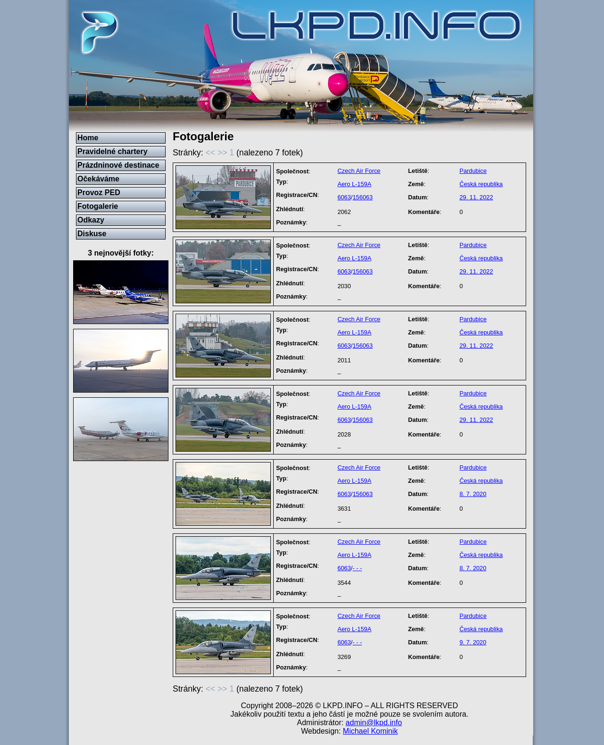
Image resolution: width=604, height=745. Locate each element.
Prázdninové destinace (118, 165)
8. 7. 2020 (473, 493)
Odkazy (90, 220)
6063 (344, 197)
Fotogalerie (97, 206)
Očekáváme (98, 179)
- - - (357, 568)
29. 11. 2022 (476, 197)
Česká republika (481, 184)
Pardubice (473, 170)
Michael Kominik (370, 731)
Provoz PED (98, 192)
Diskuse (91, 234)
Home (87, 138)
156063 (362, 197)
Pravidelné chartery (112, 151)
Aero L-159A (354, 184)
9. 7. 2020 (473, 642)
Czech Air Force (358, 170)
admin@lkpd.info (373, 723)
